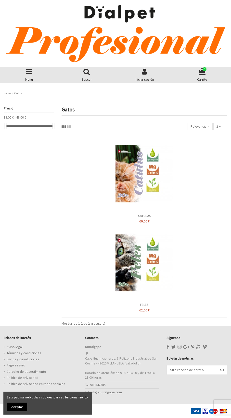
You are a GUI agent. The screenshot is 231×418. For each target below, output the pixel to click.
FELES (144, 304)
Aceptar (17, 407)
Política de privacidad (22, 377)
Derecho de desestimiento (26, 371)
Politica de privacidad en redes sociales (36, 384)
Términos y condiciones (24, 353)
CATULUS (144, 215)
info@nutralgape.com (106, 392)
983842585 (98, 385)
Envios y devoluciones (23, 359)
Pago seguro (16, 365)
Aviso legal (15, 347)
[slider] (5, 126)
